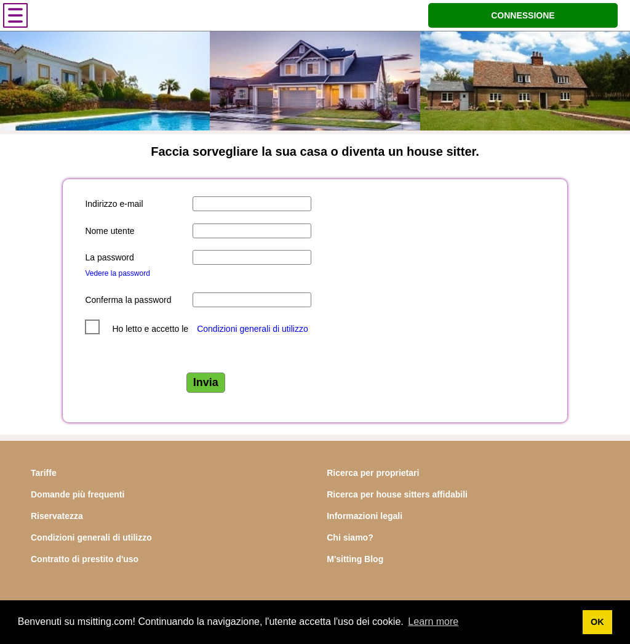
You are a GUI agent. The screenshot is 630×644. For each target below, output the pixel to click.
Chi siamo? (350, 537)
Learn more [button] (433, 621)
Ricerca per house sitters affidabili (397, 494)
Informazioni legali (364, 516)
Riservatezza (57, 516)
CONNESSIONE (522, 15)
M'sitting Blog (355, 559)
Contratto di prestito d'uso (84, 559)
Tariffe (44, 473)
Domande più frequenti (77, 494)
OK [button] (597, 622)
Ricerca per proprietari (373, 473)
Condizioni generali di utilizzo (252, 329)
